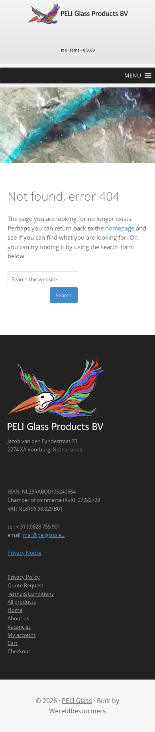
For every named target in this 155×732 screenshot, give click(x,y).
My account (21, 635)
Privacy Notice (24, 552)
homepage (119, 228)
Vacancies (19, 626)
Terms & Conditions (31, 593)
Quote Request (25, 585)
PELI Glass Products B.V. (77, 14)
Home (15, 610)
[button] (132, 75)
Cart (13, 643)
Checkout (19, 651)
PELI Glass (77, 700)
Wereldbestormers (77, 711)
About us (18, 618)
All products (22, 601)
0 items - (77, 50)
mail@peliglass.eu (44, 534)
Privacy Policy (24, 577)
